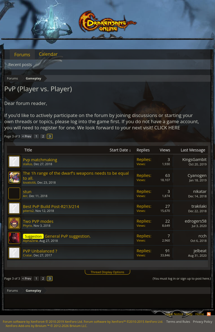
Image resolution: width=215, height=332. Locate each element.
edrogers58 (196, 221)
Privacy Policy (202, 321)
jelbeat (200, 250)
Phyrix (27, 225)
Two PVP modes (38, 221)
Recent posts (20, 64)
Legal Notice (174, 314)
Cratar (27, 255)
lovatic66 (29, 182)
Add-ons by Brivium (46, 326)
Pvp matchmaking (40, 159)
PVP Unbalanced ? (40, 251)
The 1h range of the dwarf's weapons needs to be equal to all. (76, 175)
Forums (22, 55)
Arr (25, 196)
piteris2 (28, 211)
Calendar (48, 54)
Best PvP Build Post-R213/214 (51, 206)
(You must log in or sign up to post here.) (182, 278)
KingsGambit (194, 159)
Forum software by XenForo (43, 321)
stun (27, 191)
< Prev (26, 136)
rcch (202, 236)
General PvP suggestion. (68, 236)
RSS (209, 314)
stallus (27, 164)
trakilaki (199, 206)
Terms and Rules (178, 321)
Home (199, 314)
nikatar (200, 191)
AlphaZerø (30, 241)
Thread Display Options (107, 272)
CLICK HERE (167, 127)
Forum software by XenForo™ (123, 321)
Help (189, 314)
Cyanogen (197, 175)
